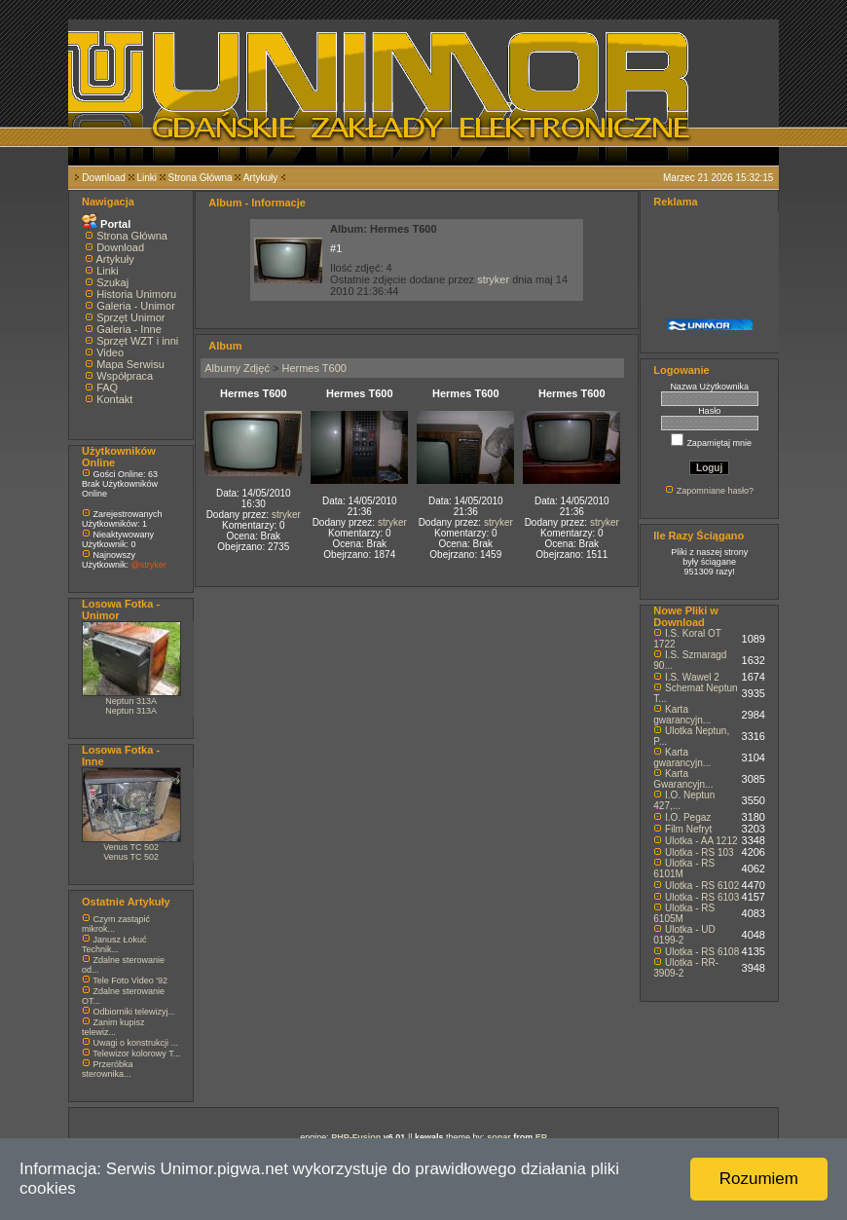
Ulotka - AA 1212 (701, 840)
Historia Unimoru (136, 294)
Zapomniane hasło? (715, 491)
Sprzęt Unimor (130, 317)
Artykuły (260, 177)
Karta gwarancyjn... (682, 714)
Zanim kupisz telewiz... (113, 1027)
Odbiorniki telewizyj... (134, 1012)
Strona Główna (200, 177)
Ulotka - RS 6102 (702, 885)
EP (541, 1137)
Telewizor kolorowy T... (136, 1053)
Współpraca (124, 376)
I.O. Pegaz (688, 817)
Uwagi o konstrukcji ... (136, 1043)
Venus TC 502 (131, 847)
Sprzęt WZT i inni (137, 341)
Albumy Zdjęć (237, 368)
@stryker (148, 565)
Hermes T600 (313, 368)
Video (110, 352)
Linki (146, 177)
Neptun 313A (131, 701)
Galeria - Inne (129, 329)
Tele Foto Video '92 (129, 980)
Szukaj (112, 282)
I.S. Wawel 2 (692, 677)
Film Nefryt (688, 829)
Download (103, 177)
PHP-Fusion (356, 1137)
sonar (499, 1137)
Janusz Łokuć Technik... (114, 944)
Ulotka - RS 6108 (702, 951)
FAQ (107, 387)
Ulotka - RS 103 (699, 852)
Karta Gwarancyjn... (683, 779)
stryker (493, 279)
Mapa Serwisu (130, 364)
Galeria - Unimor (135, 306)
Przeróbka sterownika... (107, 1069)
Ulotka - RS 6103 (702, 897)
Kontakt (114, 399)
